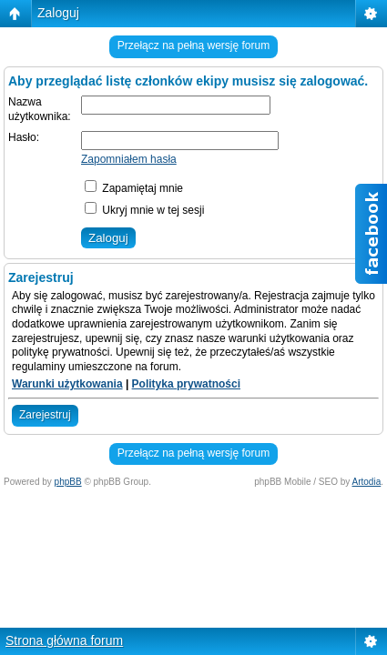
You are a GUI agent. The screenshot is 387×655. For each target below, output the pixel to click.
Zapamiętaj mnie (134, 188)
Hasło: (23, 137)
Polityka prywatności (186, 384)
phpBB (68, 482)
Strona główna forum (64, 640)
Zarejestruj (45, 414)
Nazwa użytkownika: (39, 109)
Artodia (367, 482)
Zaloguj (58, 12)
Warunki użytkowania (67, 384)
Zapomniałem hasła (129, 159)
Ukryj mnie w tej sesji (144, 210)
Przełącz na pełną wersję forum (193, 45)
